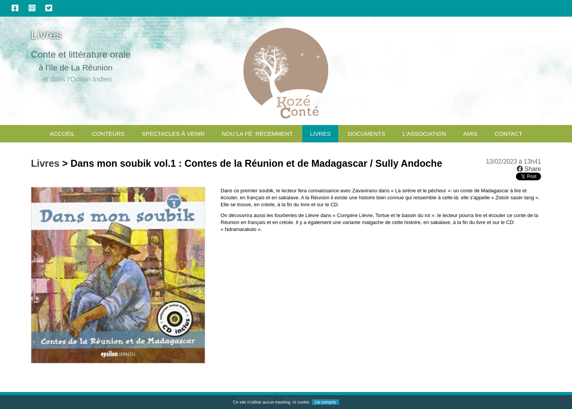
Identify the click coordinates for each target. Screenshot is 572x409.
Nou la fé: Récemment (257, 133)
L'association (424, 133)
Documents (366, 133)
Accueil (62, 133)
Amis (470, 133)
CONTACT (508, 133)
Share (529, 169)
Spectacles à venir (173, 133)
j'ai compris (325, 402)
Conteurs (108, 133)
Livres (320, 133)
